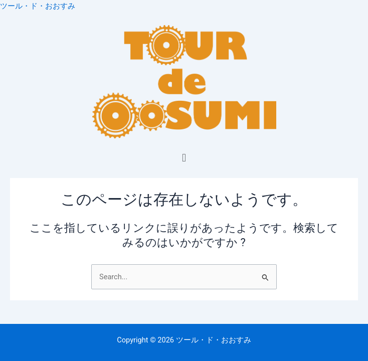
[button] (184, 157)
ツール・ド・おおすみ (37, 6)
